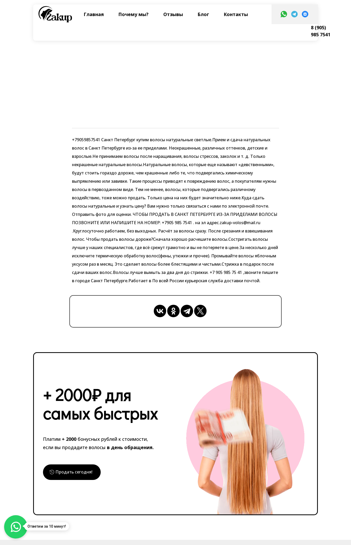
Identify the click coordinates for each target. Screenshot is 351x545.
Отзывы (173, 14)
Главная (94, 14)
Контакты (236, 14)
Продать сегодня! (76, 473)
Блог (203, 14)
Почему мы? (133, 14)
